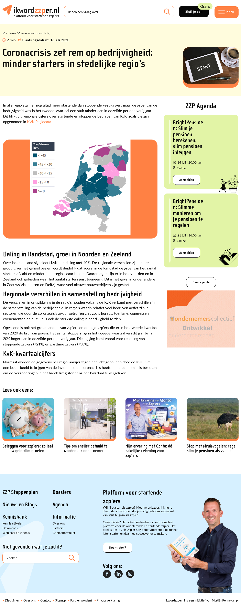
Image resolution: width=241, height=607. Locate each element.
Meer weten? (117, 548)
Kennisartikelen (12, 523)
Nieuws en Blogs (19, 504)
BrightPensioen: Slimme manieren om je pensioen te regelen (188, 213)
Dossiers (62, 492)
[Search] (119, 12)
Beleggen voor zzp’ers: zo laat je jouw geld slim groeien (27, 448)
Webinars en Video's (16, 532)
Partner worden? (81, 600)
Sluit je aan (196, 10)
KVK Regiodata (39, 121)
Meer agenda (201, 282)
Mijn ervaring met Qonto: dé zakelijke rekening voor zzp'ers (148, 451)
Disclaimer (12, 600)
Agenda (60, 504)
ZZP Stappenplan (20, 492)
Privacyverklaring (108, 600)
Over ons (59, 523)
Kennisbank (14, 517)
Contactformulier (64, 532)
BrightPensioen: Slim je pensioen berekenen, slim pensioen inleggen (188, 137)
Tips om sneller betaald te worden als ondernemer (86, 448)
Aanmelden (186, 180)
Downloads (10, 528)
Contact (45, 600)
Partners (58, 528)
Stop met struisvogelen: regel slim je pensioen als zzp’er (212, 448)
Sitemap (60, 600)
